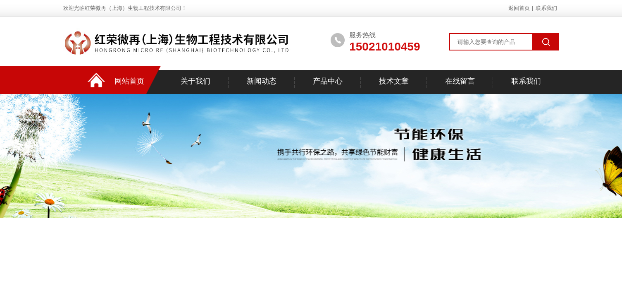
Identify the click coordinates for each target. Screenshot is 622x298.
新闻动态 (261, 81)
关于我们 (195, 81)
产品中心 (328, 81)
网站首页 (129, 81)
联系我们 (546, 8)
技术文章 (394, 81)
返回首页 (519, 8)
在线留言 (460, 81)
